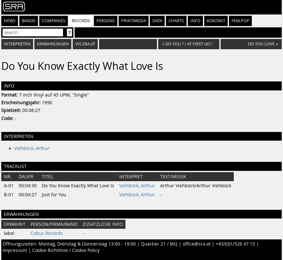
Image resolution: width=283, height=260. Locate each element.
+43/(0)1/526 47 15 (235, 244)
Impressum (15, 250)
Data (157, 20)
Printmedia (133, 20)
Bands (28, 20)
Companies (53, 20)
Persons (105, 20)
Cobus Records (47, 233)
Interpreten (17, 44)
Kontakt (216, 20)
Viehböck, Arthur (32, 148)
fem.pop (240, 20)
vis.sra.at (85, 44)
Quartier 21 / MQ (159, 244)
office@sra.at (197, 244)
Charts (176, 20)
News (9, 20)
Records (81, 20)
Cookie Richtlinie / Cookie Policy (66, 250)
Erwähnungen (53, 44)
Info (195, 20)
